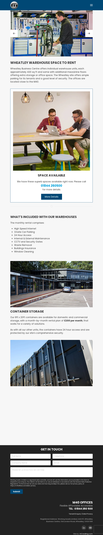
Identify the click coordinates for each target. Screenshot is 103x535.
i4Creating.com (86, 534)
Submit (16, 491)
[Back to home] (14, 5)
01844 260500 (51, 186)
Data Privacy (87, 514)
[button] (91, 5)
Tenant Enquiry (75, 514)
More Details (51, 196)
